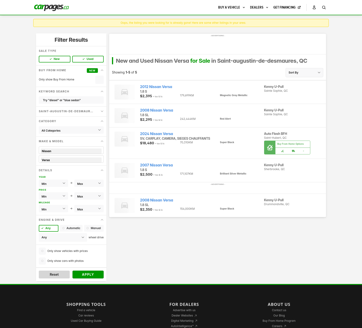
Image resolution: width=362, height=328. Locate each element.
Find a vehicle (86, 310)
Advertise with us (184, 310)
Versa (71, 160)
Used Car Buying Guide (86, 320)
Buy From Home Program (279, 320)
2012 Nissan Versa (156, 87)
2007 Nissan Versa (156, 165)
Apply (88, 274)
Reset (54, 274)
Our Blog (279, 315)
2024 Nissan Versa (156, 134)
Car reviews (86, 315)
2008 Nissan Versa (156, 110)
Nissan (71, 151)
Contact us (279, 310)
